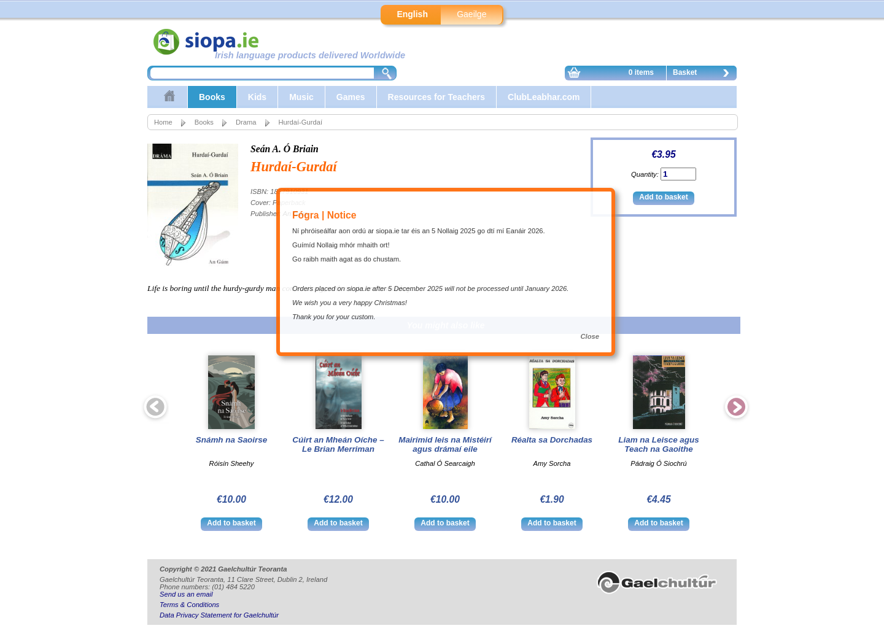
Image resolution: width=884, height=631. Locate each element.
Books (212, 97)
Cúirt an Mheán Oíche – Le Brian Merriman (338, 444)
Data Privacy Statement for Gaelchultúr (219, 615)
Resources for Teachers (436, 97)
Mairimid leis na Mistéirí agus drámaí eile (445, 444)
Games (350, 97)
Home (163, 122)
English (412, 14)
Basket (704, 74)
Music (301, 97)
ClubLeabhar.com (544, 97)
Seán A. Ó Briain (284, 149)
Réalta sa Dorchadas (551, 439)
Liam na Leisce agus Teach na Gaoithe (658, 444)
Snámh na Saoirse (232, 439)
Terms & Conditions (189, 604)
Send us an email (186, 594)
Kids (257, 97)
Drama (246, 122)
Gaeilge (471, 14)
